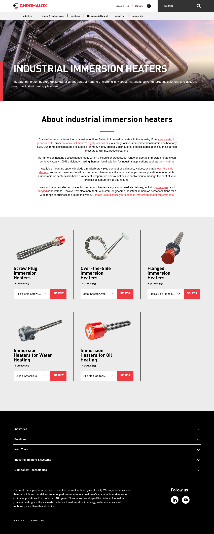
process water (45, 143)
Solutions (107, 439)
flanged (42, 191)
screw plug (162, 187)
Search (199, 6)
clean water (165, 140)
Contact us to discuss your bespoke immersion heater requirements (133, 195)
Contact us (37, 521)
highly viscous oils (99, 143)
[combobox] (148, 6)
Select (58, 293)
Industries (107, 429)
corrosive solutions (73, 143)
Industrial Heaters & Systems (107, 460)
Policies (18, 521)
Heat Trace (107, 450)
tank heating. (166, 162)
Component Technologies (107, 470)
